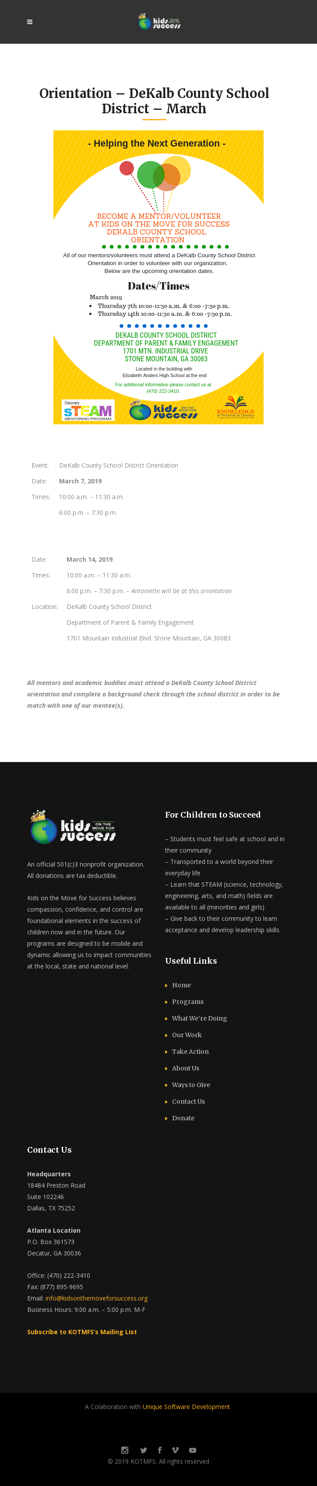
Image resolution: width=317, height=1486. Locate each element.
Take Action (190, 1052)
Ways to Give (191, 1085)
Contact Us (188, 1101)
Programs (188, 1002)
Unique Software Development (187, 1406)
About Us (185, 1068)
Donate (183, 1118)
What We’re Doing (199, 1018)
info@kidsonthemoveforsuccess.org (97, 1298)
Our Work (187, 1035)
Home (181, 985)
